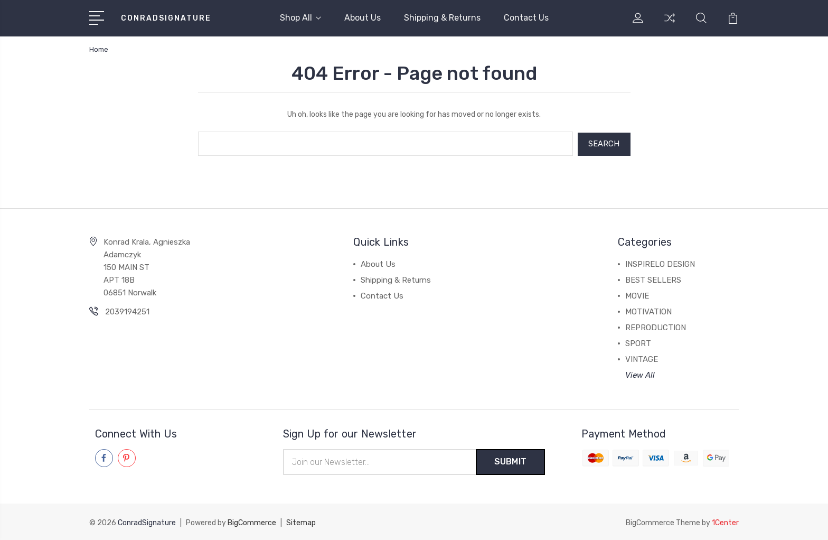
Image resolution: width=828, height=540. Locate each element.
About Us (362, 18)
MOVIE (637, 295)
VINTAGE (641, 358)
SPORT (638, 342)
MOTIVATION (648, 310)
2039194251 (127, 310)
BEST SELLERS (653, 279)
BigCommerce (252, 521)
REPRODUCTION (655, 326)
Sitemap (301, 521)
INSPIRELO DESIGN (660, 263)
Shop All (300, 18)
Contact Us (526, 18)
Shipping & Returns (442, 18)
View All (640, 374)
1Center (725, 521)
